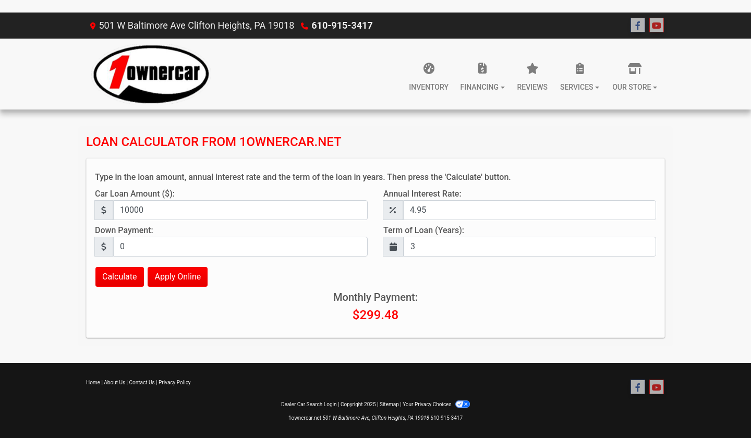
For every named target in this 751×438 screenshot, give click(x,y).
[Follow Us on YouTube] (656, 25)
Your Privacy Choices (436, 404)
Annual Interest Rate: (422, 194)
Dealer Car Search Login (309, 404)
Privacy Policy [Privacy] (175, 382)
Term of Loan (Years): (423, 230)
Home (93, 382)
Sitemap (389, 404)
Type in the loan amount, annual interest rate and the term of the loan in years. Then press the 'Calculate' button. (303, 177)
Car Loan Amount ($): (135, 194)
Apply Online (177, 277)
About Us (114, 382)
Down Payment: (124, 230)
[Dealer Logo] (148, 74)
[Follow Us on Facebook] (638, 25)
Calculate (119, 277)
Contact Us (142, 382)
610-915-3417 (341, 25)
